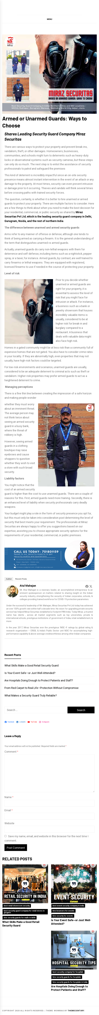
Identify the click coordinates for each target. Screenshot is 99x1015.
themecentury (76, 1011)
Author (9, 579)
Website (9, 823)
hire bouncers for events (63, 911)
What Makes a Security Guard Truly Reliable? (30, 695)
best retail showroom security (17, 906)
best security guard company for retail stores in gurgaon (24, 912)
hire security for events (63, 916)
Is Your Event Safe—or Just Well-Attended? (29, 673)
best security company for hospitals (68, 972)
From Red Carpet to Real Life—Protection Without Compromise (41, 687)
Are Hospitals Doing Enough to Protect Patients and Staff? (38, 680)
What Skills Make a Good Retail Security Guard (31, 665)
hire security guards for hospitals (67, 977)
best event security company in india (68, 906)
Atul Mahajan (28, 585)
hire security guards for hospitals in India (70, 982)
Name (8, 797)
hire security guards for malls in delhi (19, 918)
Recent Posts (21, 579)
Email (8, 810)
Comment (11, 751)
